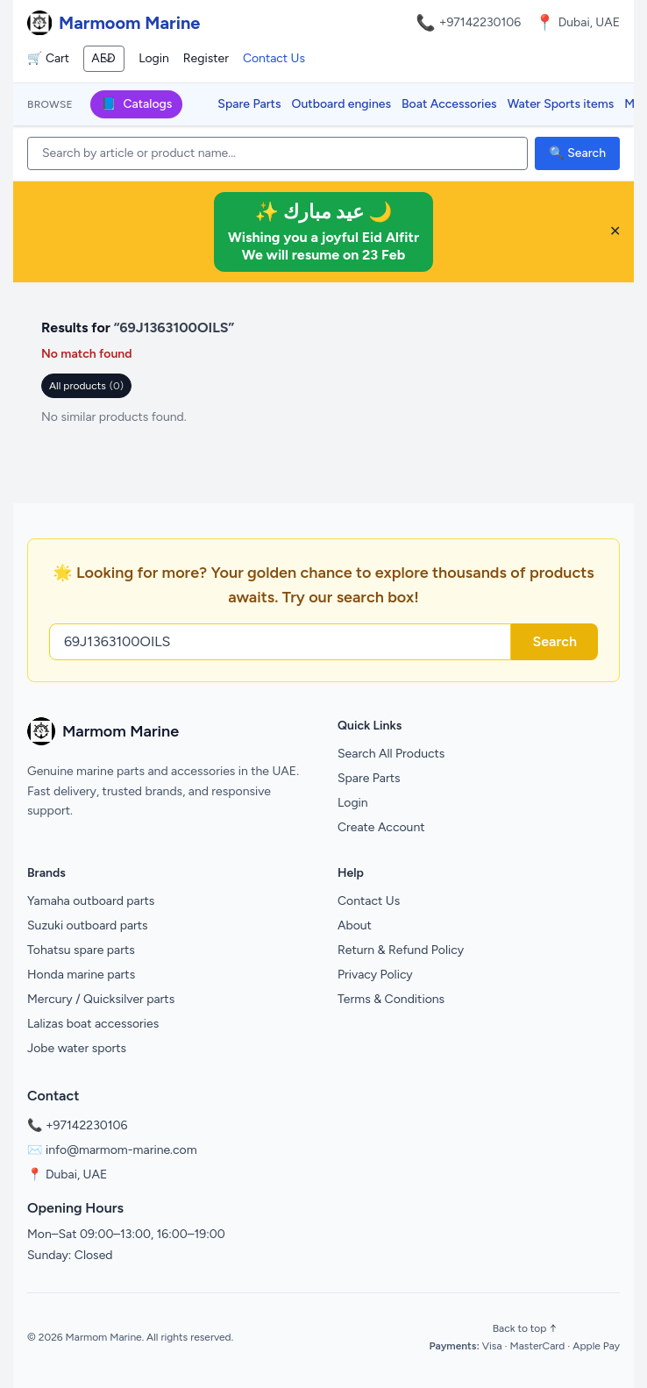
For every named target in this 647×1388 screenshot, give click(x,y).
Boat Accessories (449, 103)
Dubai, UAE (76, 1174)
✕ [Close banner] (615, 231)
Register (206, 58)
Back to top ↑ (525, 1328)
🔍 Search (577, 153)
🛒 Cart (48, 58)
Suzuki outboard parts (87, 925)
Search (554, 641)
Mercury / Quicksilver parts (100, 999)
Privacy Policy (375, 974)
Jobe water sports (76, 1048)
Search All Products (391, 753)
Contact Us (274, 58)
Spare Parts (249, 103)
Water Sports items (561, 103)
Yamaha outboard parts (90, 900)
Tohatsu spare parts (81, 950)
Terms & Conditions (391, 999)
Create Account (381, 827)
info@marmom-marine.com (121, 1149)
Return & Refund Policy (401, 950)
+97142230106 (480, 22)
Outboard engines (341, 103)
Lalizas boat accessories (93, 1023)
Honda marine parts (81, 974)
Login (154, 58)
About (355, 925)
